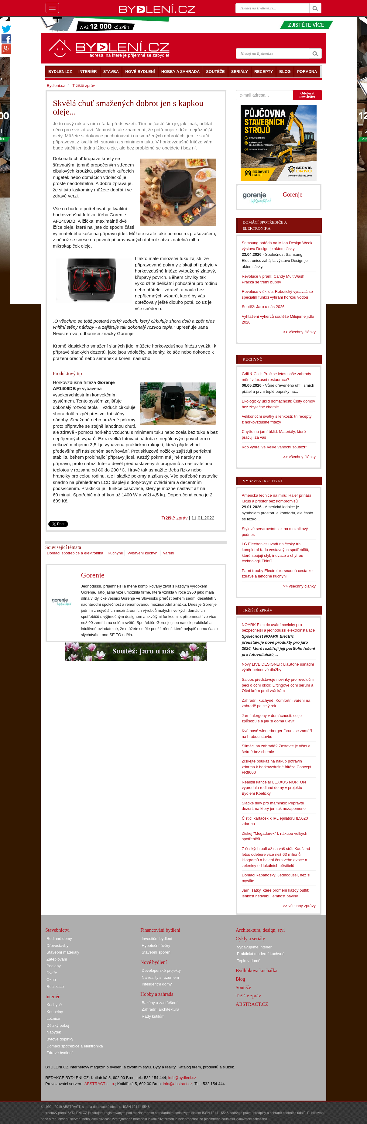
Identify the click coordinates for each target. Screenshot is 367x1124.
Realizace (55, 986)
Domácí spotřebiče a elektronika (75, 553)
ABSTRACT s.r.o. (99, 1083)
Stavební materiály (62, 952)
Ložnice (53, 1018)
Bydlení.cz (56, 85)
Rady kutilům (153, 1016)
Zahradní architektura (160, 1009)
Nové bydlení (153, 962)
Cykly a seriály (250, 938)
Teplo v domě (248, 960)
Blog (240, 979)
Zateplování (56, 959)
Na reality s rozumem (160, 977)
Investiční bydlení (157, 938)
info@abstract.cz (177, 1083)
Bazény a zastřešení (159, 1002)
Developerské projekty (161, 970)
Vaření (168, 553)
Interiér (52, 996)
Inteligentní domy (157, 984)
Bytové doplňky (59, 1039)
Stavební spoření (156, 952)
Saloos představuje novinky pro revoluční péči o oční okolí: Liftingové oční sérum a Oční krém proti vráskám (278, 685)
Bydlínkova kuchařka (256, 970)
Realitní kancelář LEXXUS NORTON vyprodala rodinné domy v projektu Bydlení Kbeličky (274, 788)
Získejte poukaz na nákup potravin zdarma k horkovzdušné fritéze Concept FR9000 (276, 767)
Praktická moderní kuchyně (261, 953)
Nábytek (53, 1032)
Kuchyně (115, 553)
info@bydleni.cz (182, 1077)
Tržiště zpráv (174, 517)
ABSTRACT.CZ (252, 1004)
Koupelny (54, 1011)
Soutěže (243, 987)
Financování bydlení (160, 930)
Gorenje (92, 575)
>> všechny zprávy (299, 905)
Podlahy (53, 966)
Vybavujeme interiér (254, 947)
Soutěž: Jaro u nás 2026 (263, 306)
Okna (51, 979)
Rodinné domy (59, 938)
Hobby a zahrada (156, 994)
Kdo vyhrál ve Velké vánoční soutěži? (274, 447)
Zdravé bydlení (59, 1052)
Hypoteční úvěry (156, 945)
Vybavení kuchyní (143, 553)
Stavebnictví (57, 930)
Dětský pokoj (57, 1025)
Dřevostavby (57, 945)
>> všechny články (299, 332)
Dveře (51, 973)
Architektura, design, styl (260, 930)
